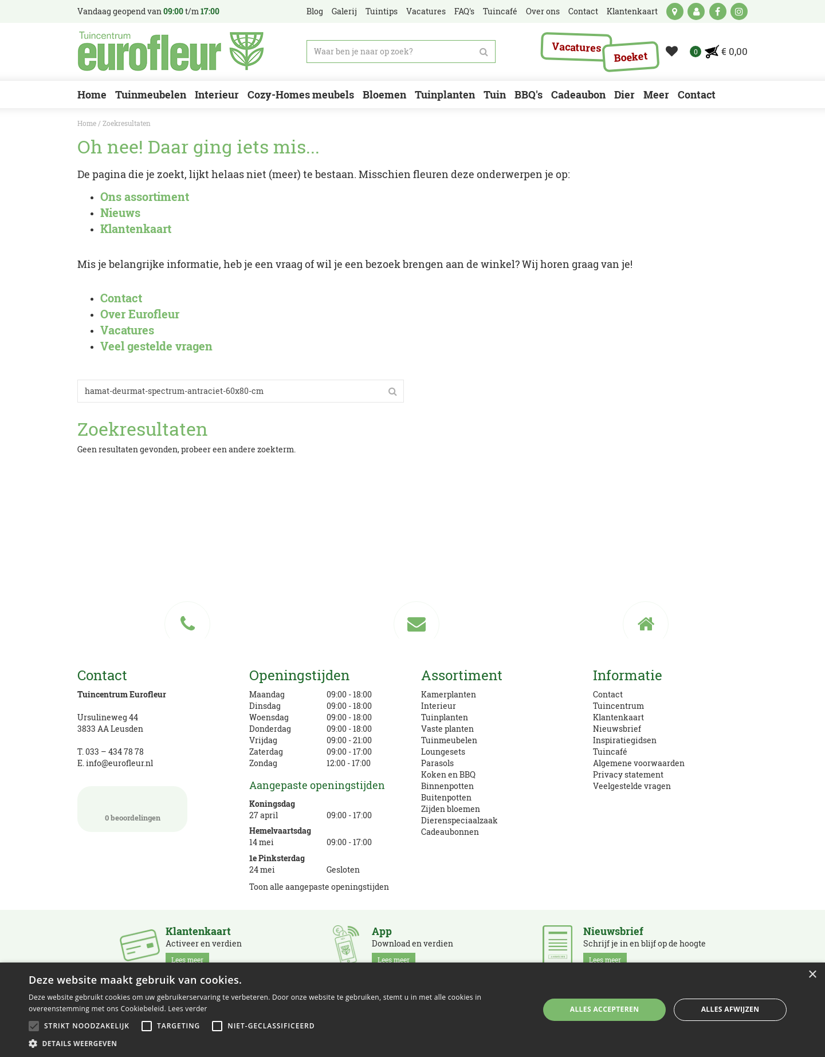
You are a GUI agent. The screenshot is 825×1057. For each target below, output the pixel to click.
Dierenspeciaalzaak (459, 820)
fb (717, 11)
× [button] (812, 975)
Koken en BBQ (448, 774)
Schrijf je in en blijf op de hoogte (644, 946)
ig (739, 11)
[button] (276, 1043)
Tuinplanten (444, 717)
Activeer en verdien (204, 946)
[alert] (412, 1010)
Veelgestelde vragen (632, 785)
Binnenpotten (447, 785)
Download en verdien (412, 946)
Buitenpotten (446, 797)
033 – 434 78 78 (114, 751)
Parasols (437, 763)
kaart (674, 11)
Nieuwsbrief (617, 728)
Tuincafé (610, 751)
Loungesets (443, 751)
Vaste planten (447, 728)
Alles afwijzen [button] (730, 1009)
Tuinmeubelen (449, 740)
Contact (608, 694)
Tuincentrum (618, 705)
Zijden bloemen (450, 808)
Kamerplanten (448, 694)
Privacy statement (628, 774)
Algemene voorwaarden (639, 763)
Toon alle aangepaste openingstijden (319, 886)
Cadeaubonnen (450, 831)
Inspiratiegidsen (625, 740)
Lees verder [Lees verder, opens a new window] (187, 1008)
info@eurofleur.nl (119, 763)
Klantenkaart (618, 717)
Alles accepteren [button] (604, 1009)
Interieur (438, 705)
